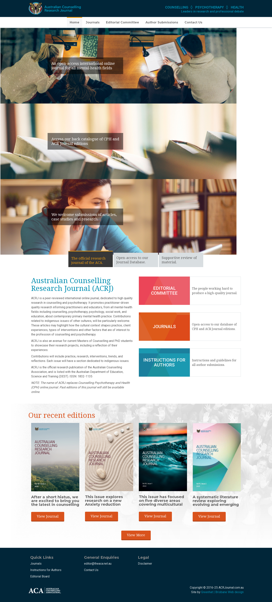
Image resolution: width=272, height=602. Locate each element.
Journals (93, 22)
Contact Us (193, 22)
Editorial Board (39, 576)
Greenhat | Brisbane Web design (222, 592)
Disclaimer (145, 563)
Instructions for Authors (45, 570)
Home (74, 22)
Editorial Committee (122, 22)
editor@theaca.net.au (97, 563)
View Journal (48, 516)
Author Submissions (161, 22)
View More (136, 535)
